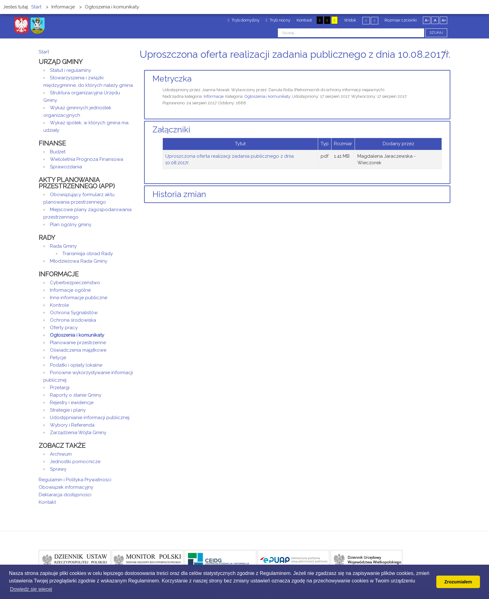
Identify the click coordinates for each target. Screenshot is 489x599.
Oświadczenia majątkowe (78, 350)
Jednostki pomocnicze (75, 461)
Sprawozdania (66, 167)
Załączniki (171, 129)
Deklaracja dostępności (65, 495)
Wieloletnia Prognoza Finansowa (86, 159)
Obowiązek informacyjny (66, 487)
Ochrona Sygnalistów (74, 312)
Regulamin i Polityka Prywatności (75, 480)
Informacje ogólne (70, 290)
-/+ (445, 51)
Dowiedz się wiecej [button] (31, 589)
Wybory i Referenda (72, 425)
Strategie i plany (68, 410)
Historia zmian (179, 194)
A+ (444, 20)
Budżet (57, 152)
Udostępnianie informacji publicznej (89, 417)
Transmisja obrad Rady (87, 253)
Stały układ (366, 20)
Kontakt (47, 502)
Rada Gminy (63, 246)
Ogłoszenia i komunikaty (267, 96)
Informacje (214, 96)
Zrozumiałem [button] (458, 581)
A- (427, 20)
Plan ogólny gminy (70, 224)
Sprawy (58, 469)
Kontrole (59, 305)
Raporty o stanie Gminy (75, 395)
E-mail (448, 66)
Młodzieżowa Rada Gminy (78, 261)
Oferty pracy (64, 327)
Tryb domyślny (243, 20)
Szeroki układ (374, 20)
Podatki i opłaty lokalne (76, 365)
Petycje (58, 357)
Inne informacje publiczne (78, 297)
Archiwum (61, 454)
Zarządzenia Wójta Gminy (78, 432)
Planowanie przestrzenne (78, 342)
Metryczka (172, 78)
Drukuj (441, 66)
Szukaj (436, 33)
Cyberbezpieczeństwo (75, 282)
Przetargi (60, 387)
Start (44, 52)
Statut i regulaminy (70, 70)
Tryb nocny (278, 20)
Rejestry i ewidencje (72, 402)
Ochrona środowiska (73, 320)
